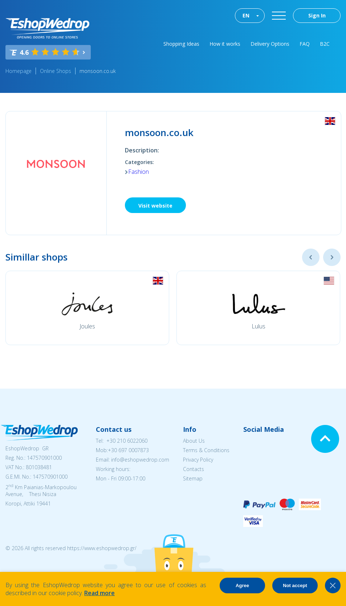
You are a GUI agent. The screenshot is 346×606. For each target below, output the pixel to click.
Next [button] (332, 257)
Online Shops (55, 70)
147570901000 (44, 457)
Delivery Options (270, 43)
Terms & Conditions (206, 450)
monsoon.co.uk (98, 70)
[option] (87, 308)
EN (246, 15)
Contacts (193, 469)
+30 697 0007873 (128, 450)
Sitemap (193, 478)
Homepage (18, 70)
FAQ (305, 43)
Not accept (295, 585)
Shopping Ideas (181, 43)
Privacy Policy (198, 459)
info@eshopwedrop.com (140, 459)
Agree (242, 585)
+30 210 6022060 (126, 440)
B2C (325, 43)
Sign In (317, 15)
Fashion (138, 172)
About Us (194, 440)
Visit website (155, 205)
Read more (99, 593)
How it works (224, 43)
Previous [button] (310, 257)
